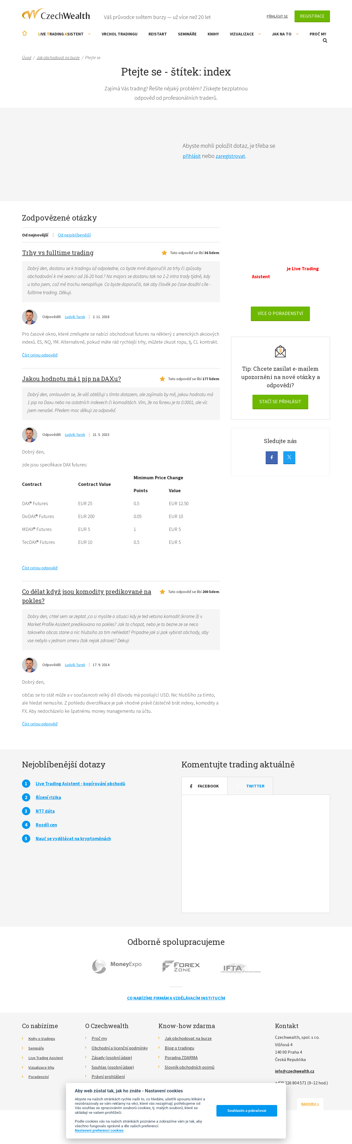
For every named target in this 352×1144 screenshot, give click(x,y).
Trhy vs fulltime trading (58, 253)
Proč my (318, 34)
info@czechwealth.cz (296, 1086)
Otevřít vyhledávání (325, 40)
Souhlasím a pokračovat (246, 1111)
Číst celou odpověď (39, 365)
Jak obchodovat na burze (188, 1053)
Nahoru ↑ (317, 1119)
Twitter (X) (289, 467)
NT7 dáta (46, 826)
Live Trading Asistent (48, 1073)
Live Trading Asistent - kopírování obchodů (83, 799)
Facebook (272, 467)
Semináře (187, 34)
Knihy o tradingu (43, 1053)
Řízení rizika (49, 812)
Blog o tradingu (179, 1063)
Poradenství (39, 1092)
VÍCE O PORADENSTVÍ (280, 323)
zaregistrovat (235, 156)
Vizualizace (245, 34)
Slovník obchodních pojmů (190, 1082)
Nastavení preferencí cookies (99, 1130)
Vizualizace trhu (43, 1082)
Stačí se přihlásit (280, 411)
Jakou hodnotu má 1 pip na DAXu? (71, 388)
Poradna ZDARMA (181, 1073)
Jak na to (285, 34)
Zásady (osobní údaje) (112, 1073)
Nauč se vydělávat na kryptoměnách (76, 854)
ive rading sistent (64, 34)
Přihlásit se (277, 16)
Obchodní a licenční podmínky (120, 1063)
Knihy (213, 34)
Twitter (250, 801)
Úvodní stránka (24, 33)
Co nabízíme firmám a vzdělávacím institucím (176, 1013)
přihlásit (193, 156)
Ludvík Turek (75, 317)
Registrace (312, 16)
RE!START (157, 34)
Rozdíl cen (47, 840)
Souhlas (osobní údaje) (113, 1082)
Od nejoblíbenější (74, 235)
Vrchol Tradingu (120, 34)
